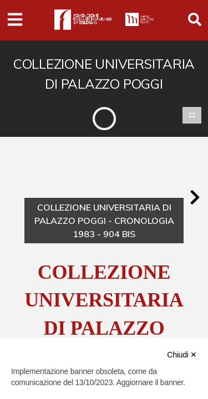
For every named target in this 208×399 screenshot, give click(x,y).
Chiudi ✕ (182, 354)
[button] (194, 197)
